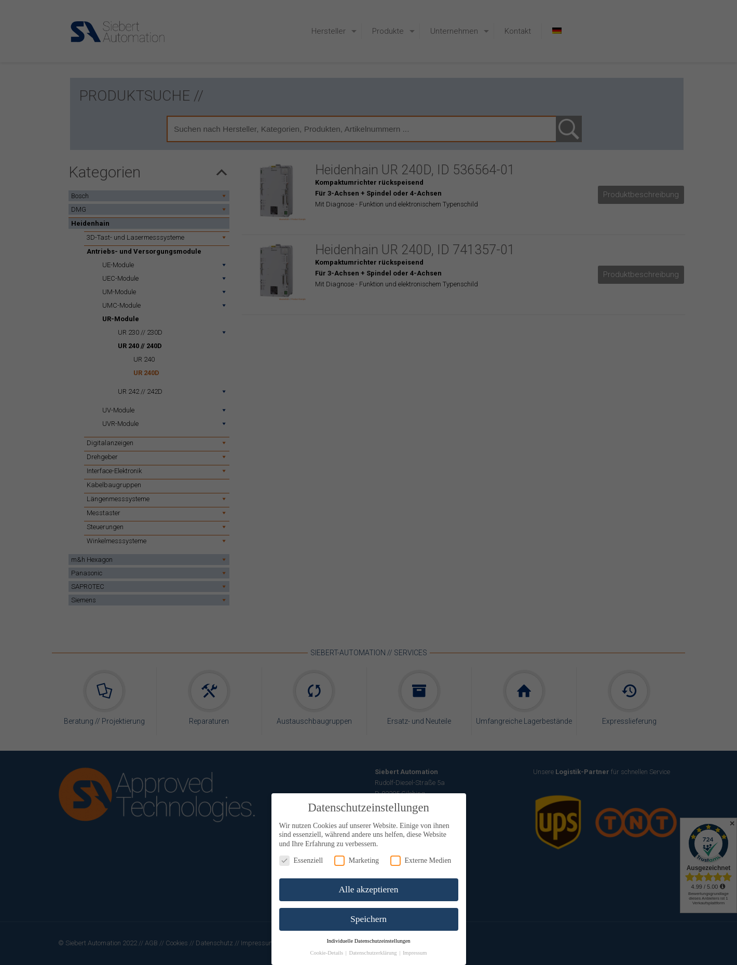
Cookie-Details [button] (327, 953)
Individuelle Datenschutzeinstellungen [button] (368, 941)
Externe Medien (421, 860)
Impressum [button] (415, 953)
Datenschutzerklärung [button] (373, 953)
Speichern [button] (368, 919)
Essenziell (301, 860)
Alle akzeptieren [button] (368, 889)
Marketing (356, 860)
